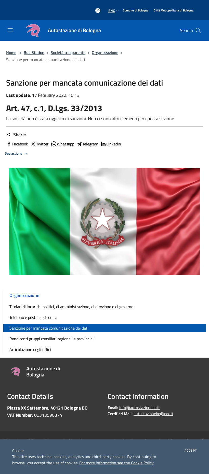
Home (11, 52)
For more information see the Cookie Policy (116, 463)
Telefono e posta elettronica (33, 317)
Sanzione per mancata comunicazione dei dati (48, 328)
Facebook (17, 144)
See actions (17, 154)
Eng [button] (114, 10)
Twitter (39, 144)
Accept (191, 450)
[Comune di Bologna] (135, 10)
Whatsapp (62, 144)
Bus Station (34, 52)
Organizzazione (105, 52)
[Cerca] (198, 31)
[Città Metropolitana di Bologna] (173, 10)
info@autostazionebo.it (139, 407)
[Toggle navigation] (10, 30)
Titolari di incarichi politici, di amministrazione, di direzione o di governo (71, 307)
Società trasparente (68, 52)
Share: (16, 134)
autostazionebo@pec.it (153, 414)
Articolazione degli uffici (30, 349)
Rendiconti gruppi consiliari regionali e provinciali (52, 339)
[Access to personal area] (98, 11)
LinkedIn (110, 144)
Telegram (87, 144)
